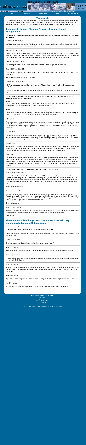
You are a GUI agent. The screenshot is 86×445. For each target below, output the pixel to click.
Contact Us (57, 13)
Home (11, 13)
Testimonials (27, 13)
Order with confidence (73, 13)
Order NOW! (32, 306)
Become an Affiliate (42, 13)
